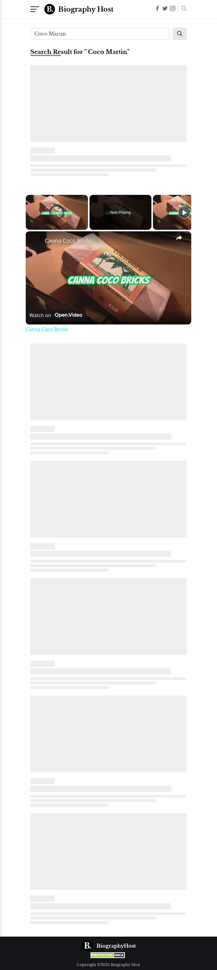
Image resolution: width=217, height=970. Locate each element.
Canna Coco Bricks (69, 240)
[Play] (184, 212)
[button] (182, 9)
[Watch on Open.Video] (56, 315)
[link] (35, 241)
